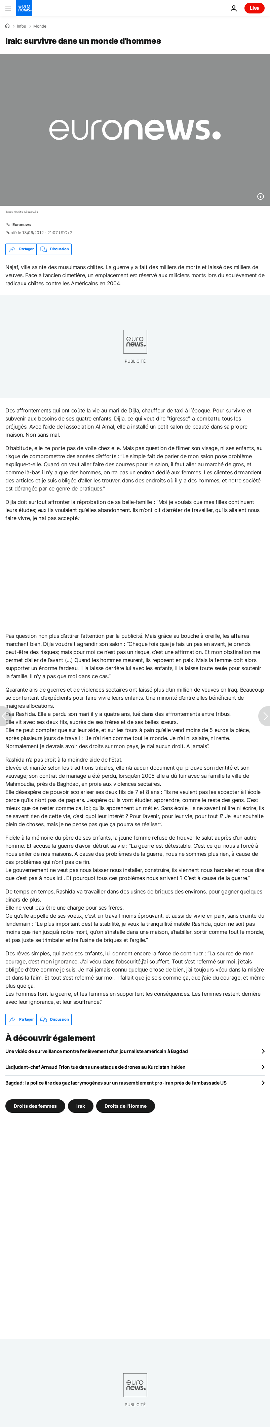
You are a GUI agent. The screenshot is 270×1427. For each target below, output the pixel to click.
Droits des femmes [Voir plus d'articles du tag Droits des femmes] (35, 1105)
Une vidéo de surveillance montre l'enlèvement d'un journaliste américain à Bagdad (96, 1051)
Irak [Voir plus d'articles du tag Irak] (80, 1105)
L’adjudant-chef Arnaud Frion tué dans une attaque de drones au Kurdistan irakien (95, 1067)
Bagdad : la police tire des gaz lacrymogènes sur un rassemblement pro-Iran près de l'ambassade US (116, 1083)
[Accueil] (7, 26)
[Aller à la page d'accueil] (24, 8)
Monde (39, 26)
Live (254, 8)
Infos (21, 26)
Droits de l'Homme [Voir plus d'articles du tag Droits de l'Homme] (126, 1105)
